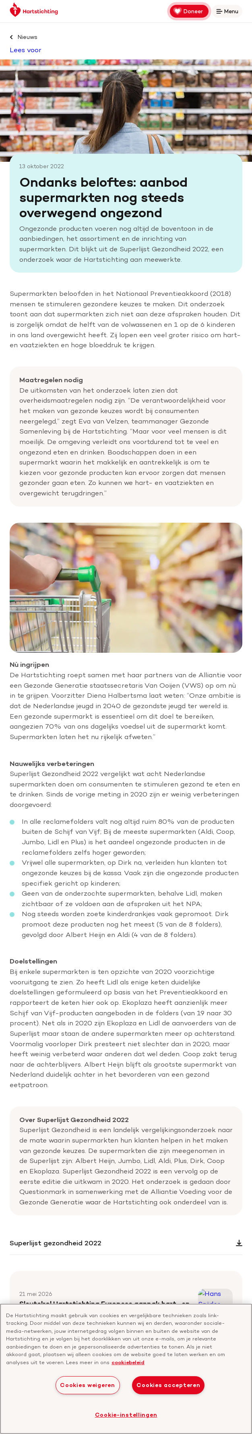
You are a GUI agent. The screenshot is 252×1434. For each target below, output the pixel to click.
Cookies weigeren (87, 1385)
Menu (228, 13)
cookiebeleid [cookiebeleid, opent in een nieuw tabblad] (128, 1362)
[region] (126, 1369)
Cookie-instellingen (126, 1414)
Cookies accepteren (168, 1385)
